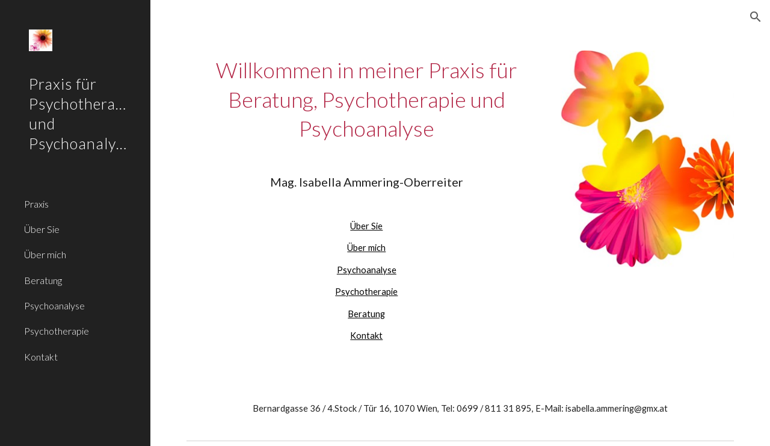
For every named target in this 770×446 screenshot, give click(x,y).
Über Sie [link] (42, 229)
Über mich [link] (45, 254)
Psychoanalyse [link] (54, 305)
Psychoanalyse (366, 270)
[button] (755, 16)
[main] (366, 199)
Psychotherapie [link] (56, 330)
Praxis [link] (36, 203)
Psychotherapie (366, 291)
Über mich (366, 248)
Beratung (366, 314)
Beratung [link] (43, 280)
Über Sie (366, 226)
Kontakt (366, 335)
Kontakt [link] (41, 356)
